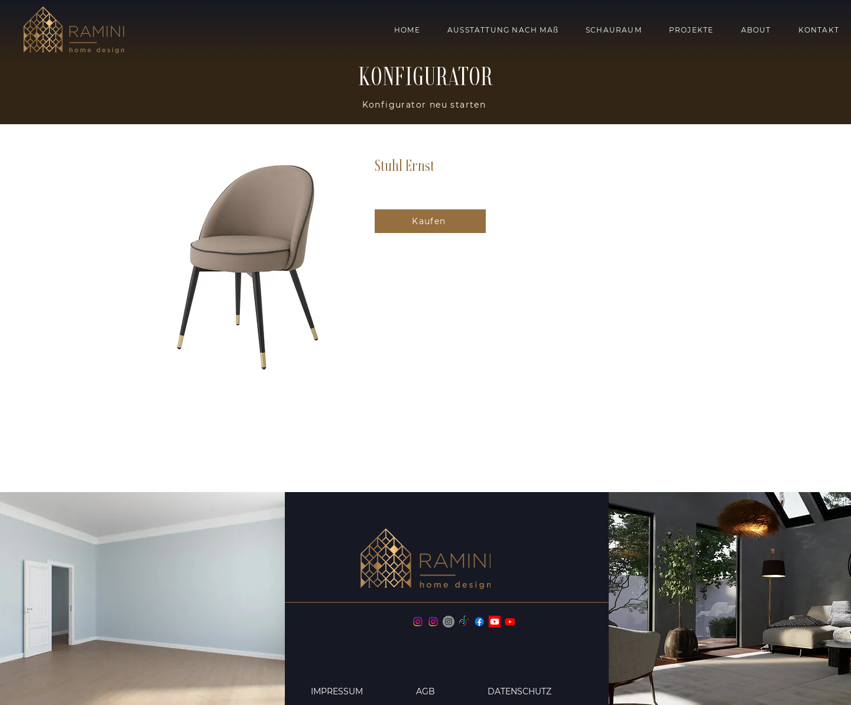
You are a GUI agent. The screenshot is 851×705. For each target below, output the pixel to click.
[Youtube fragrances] (510, 622)
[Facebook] (479, 622)
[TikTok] (464, 622)
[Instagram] (418, 622)
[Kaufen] (430, 221)
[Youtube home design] (495, 622)
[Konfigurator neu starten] (425, 105)
